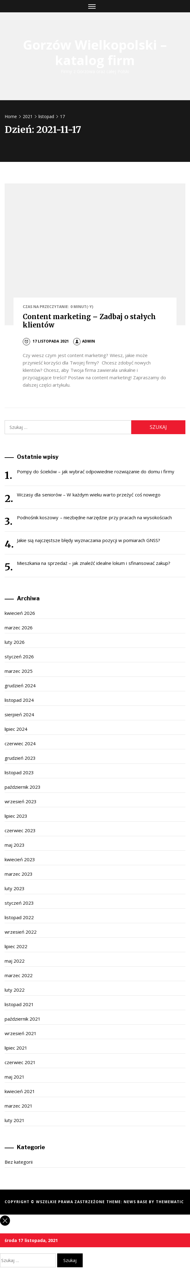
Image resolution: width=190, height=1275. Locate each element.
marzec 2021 (19, 1106)
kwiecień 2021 (20, 1091)
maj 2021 (15, 1077)
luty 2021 (15, 1120)
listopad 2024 (19, 700)
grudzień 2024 (20, 685)
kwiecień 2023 (20, 859)
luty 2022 (15, 990)
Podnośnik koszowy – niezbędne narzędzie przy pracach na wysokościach (94, 517)
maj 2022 (15, 961)
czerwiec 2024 (20, 743)
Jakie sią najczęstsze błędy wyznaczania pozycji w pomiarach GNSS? (88, 540)
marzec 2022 (19, 975)
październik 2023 (23, 787)
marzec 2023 (19, 874)
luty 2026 (15, 642)
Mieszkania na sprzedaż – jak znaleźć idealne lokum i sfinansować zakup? (93, 563)
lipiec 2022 (16, 946)
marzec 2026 (19, 627)
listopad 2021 (19, 1004)
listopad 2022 (19, 917)
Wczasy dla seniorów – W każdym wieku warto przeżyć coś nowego (88, 494)
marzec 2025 (19, 671)
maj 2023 (15, 845)
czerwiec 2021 (20, 1062)
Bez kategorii (19, 1162)
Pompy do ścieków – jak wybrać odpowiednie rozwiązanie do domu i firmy (95, 471)
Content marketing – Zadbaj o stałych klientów (89, 320)
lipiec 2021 (16, 1048)
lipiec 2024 (16, 729)
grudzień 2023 (20, 758)
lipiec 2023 (16, 816)
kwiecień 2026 (20, 613)
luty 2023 (15, 888)
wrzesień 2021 (21, 1033)
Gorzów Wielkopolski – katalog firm (95, 52)
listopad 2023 (19, 772)
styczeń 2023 (19, 903)
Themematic (170, 1201)
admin (84, 341)
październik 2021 (23, 1019)
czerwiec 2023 (20, 830)
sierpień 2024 (19, 714)
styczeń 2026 (19, 656)
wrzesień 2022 (21, 932)
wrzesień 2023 (21, 801)
